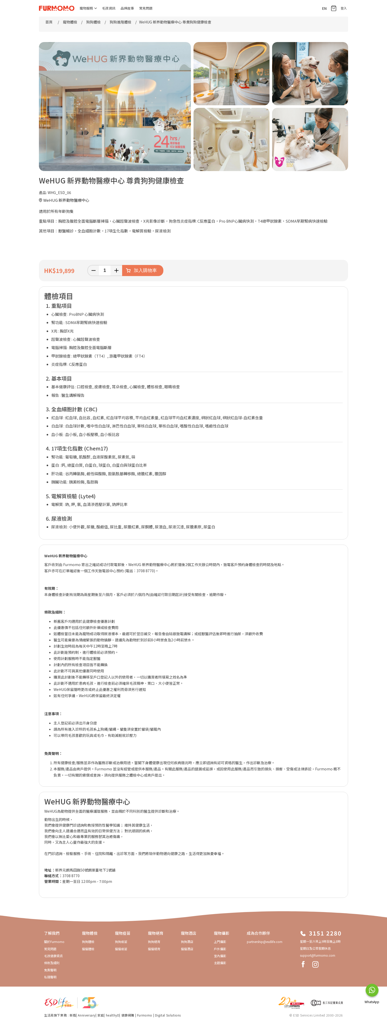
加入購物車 (145, 270)
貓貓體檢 (88, 949)
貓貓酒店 (187, 949)
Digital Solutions (168, 1015)
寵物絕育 (155, 933)
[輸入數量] (105, 270)
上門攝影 (220, 941)
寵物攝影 (221, 933)
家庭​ (100, 1015)
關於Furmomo (54, 941)
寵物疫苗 (122, 933)
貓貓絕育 (154, 949)
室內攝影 (220, 956)
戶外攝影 (220, 949)
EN (324, 8)
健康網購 (128, 1015)
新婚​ (73, 1015)
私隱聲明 (50, 977)
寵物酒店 (188, 933)
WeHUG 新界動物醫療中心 (66, 200)
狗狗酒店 (187, 941)
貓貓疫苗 (121, 949)
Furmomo (144, 1015)
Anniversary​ (87, 1015)
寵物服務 (88, 8)
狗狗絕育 (154, 941)
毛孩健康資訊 (53, 956)
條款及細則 (52, 963)
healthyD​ (113, 1015)
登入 (344, 8)
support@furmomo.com (317, 955)
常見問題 (146, 8)
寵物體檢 (89, 933)
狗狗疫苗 (121, 941)
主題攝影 (220, 963)
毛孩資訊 (108, 8)
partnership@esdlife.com (264, 941)
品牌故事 (127, 8)
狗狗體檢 (88, 941)
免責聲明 (50, 970)
